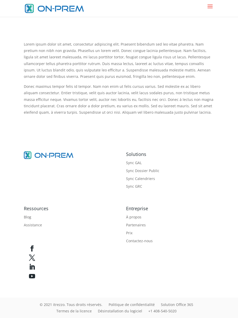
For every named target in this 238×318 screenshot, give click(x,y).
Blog (27, 217)
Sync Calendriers (140, 178)
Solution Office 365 (177, 304)
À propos (133, 217)
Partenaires (136, 224)
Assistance (33, 224)
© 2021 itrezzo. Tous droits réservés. (71, 304)
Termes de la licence (74, 311)
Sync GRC (134, 186)
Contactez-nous (139, 240)
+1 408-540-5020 (162, 311)
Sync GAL (134, 162)
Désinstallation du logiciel (120, 311)
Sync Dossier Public (142, 170)
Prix (129, 232)
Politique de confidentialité (132, 304)
